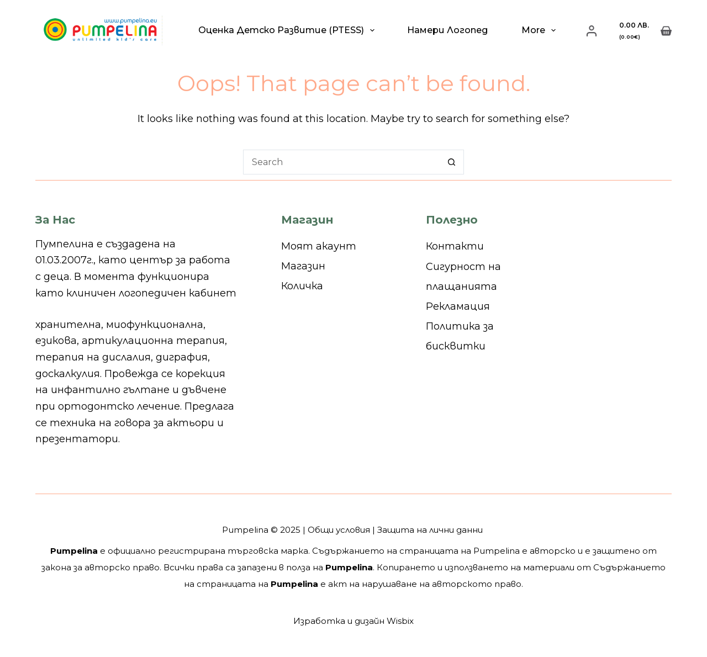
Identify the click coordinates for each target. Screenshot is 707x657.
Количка (302, 286)
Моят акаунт (318, 246)
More (540, 30)
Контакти (455, 246)
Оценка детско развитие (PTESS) (288, 30)
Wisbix (400, 621)
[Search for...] (341, 162)
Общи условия (339, 529)
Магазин (303, 266)
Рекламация (458, 306)
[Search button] (451, 162)
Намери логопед (447, 30)
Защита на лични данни (430, 529)
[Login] (591, 30)
